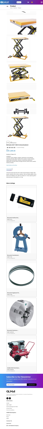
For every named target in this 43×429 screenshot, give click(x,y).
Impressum (8, 423)
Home (11, 7)
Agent (7, 418)
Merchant (8, 415)
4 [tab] (23, 115)
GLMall (7, 403)
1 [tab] (18, 115)
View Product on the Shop (11, 165)
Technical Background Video (12, 406)
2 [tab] (19, 115)
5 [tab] (25, 115)
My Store (15, 7)
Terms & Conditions (10, 410)
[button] (19, 2)
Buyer (7, 416)
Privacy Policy (9, 408)
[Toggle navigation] (41, 2)
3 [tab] (21, 115)
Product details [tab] (9, 169)
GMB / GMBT (9, 404)
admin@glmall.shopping (13, 425)
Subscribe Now (32, 384)
